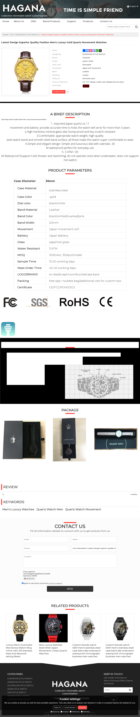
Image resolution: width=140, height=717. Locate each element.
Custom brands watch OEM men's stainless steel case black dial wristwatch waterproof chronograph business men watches (86, 651)
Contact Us (106, 21)
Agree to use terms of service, (42, 583)
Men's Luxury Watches (18, 509)
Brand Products (51, 21)
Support (71, 21)
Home (5, 21)
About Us (19, 21)
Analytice (65, 711)
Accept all (82, 707)
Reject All (57, 707)
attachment (29, 578)
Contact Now (58, 92)
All (12, 35)
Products (88, 21)
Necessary (55, 711)
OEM (33, 21)
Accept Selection (70, 707)
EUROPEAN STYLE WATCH (26, 35)
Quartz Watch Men (49, 509)
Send (70, 589)
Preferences (75, 711)
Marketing (85, 711)
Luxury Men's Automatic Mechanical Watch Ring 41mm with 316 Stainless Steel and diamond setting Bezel (19, 651)
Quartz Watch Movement (83, 509)
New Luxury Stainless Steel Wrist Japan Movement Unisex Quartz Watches (53, 649)
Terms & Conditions (55, 583)
